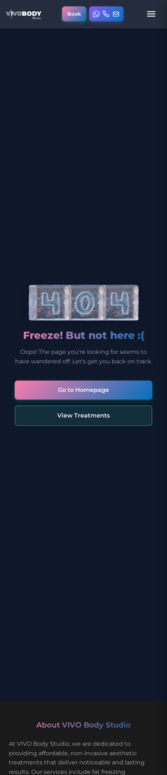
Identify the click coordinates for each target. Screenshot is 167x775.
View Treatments (83, 415)
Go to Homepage (83, 389)
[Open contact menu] (106, 14)
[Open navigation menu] (151, 14)
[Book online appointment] (74, 14)
